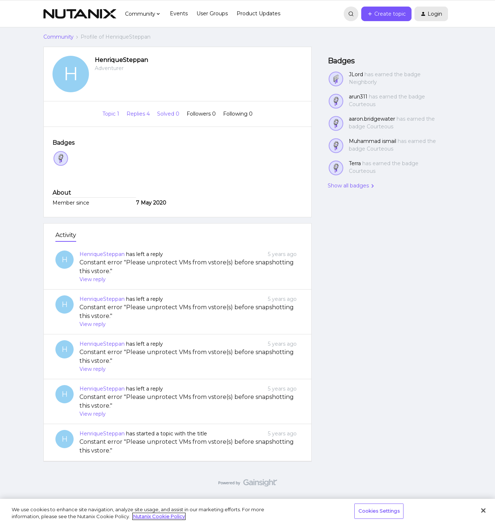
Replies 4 (138, 113)
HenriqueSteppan (121, 60)
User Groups (212, 13)
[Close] (483, 510)
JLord (356, 74)
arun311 (358, 96)
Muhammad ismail (372, 141)
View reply (92, 279)
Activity (65, 235)
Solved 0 (169, 113)
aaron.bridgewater (372, 119)
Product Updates (258, 13)
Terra (355, 163)
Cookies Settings (378, 511)
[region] (247, 511)
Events (179, 13)
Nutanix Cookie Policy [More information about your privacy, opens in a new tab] (159, 516)
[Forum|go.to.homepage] (79, 14)
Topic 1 (111, 113)
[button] (386, 14)
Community (58, 37)
